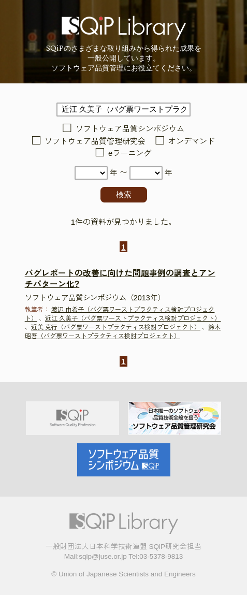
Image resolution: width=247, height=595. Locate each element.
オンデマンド (191, 141)
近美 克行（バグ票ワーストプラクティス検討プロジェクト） (115, 327)
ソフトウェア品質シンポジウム (130, 129)
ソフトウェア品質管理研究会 (95, 141)
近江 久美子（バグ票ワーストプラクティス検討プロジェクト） (133, 318)
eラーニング (129, 153)
